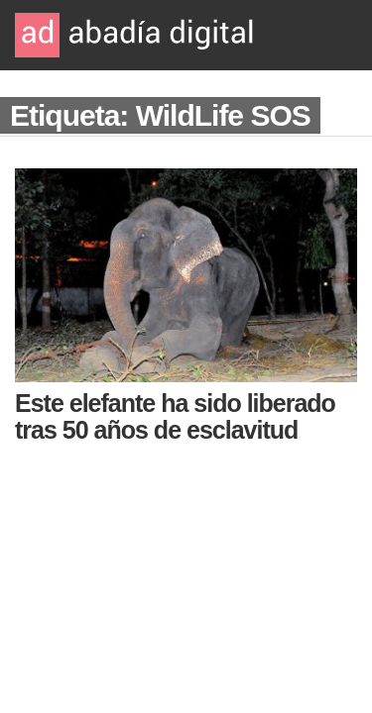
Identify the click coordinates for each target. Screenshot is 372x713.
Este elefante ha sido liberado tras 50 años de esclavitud (175, 416)
